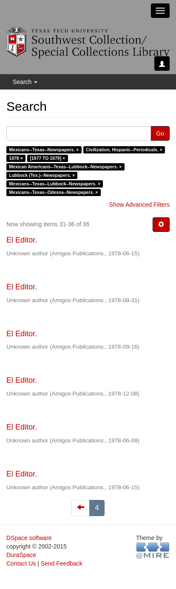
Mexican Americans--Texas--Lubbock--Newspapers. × (65, 166)
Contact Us (21, 563)
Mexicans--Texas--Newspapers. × (44, 149)
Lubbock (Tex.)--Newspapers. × (42, 175)
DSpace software (29, 537)
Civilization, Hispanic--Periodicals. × (124, 149)
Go (160, 133)
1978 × (16, 158)
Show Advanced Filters (139, 204)
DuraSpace (21, 554)
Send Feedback (61, 563)
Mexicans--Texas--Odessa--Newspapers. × (53, 192)
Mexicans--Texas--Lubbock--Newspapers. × (54, 183)
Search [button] (25, 81)
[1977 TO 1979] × (47, 158)
